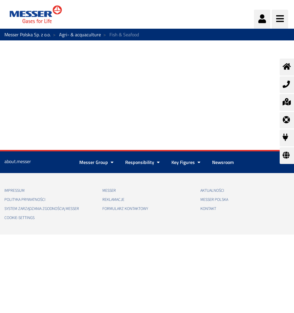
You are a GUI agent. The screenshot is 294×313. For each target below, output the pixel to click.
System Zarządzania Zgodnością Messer (41, 209)
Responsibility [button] (142, 162)
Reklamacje (113, 200)
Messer (109, 191)
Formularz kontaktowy (125, 209)
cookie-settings (19, 218)
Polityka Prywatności (24, 200)
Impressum (14, 191)
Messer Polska (214, 200)
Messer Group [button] (96, 162)
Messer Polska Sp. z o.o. (27, 34)
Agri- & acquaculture (80, 34)
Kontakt (208, 209)
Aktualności (212, 191)
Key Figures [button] (185, 162)
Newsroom (223, 162)
